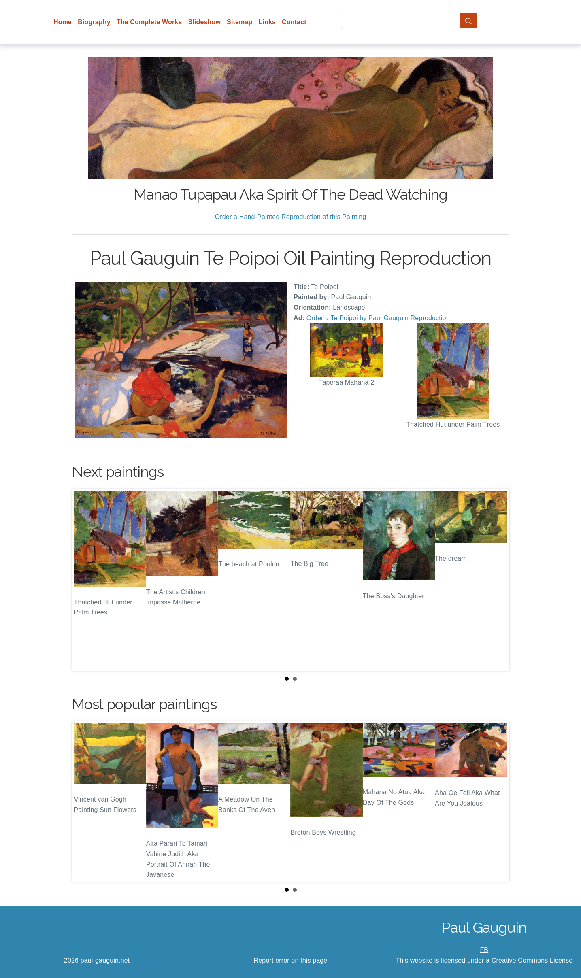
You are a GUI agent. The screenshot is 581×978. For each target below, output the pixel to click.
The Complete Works (149, 22)
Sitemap (239, 22)
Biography (94, 22)
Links (267, 22)
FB (484, 949)
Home (62, 22)
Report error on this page (291, 960)
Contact (294, 22)
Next (496, 580)
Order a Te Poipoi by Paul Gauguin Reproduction (378, 318)
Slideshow (204, 22)
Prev (84, 580)
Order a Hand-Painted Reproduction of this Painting (290, 216)
